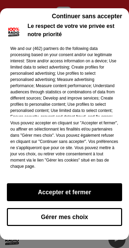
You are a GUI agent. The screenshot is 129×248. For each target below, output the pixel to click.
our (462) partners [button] (41, 48)
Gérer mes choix (64, 217)
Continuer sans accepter (87, 16)
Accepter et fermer (64, 192)
